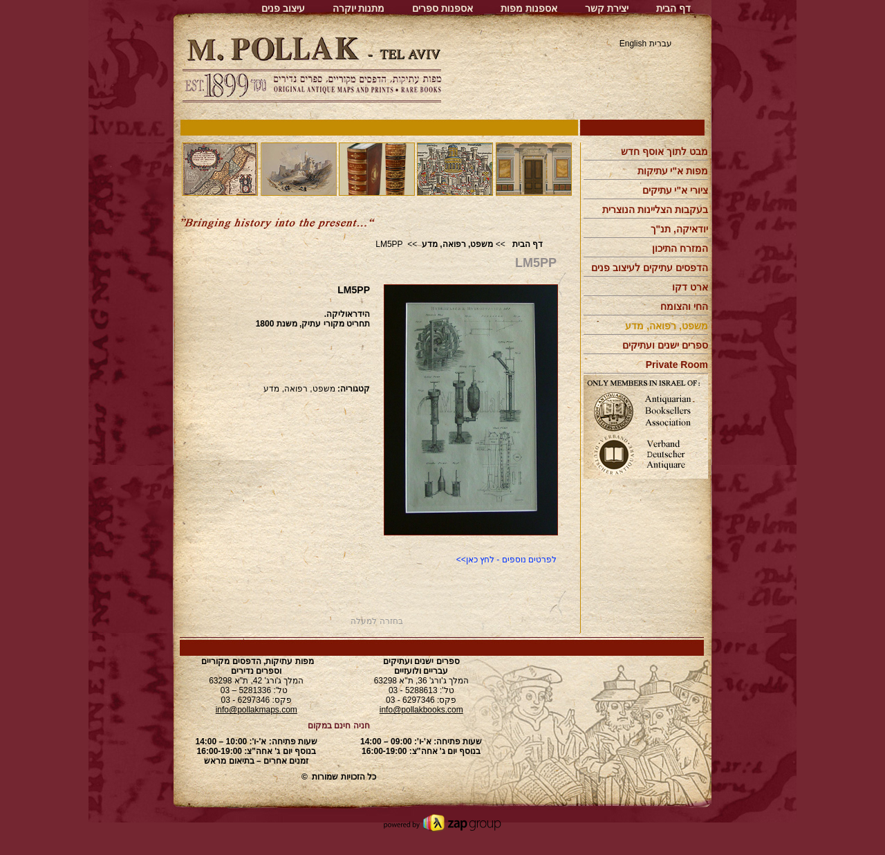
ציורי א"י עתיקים (675, 190)
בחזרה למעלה (376, 621)
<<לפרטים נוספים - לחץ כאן (506, 559)
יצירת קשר (606, 8)
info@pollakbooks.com (421, 710)
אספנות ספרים (442, 8)
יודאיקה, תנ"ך (679, 229)
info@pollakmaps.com (256, 710)
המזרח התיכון (680, 248)
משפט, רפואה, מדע (457, 244)
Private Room (677, 364)
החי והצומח (684, 306)
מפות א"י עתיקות (672, 170)
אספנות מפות (529, 8)
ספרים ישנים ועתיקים (665, 345)
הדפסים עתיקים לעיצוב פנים (649, 267)
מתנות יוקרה (359, 8)
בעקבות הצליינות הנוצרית (655, 209)
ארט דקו (690, 287)
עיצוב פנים (283, 8)
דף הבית (673, 8)
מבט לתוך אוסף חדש (664, 151)
